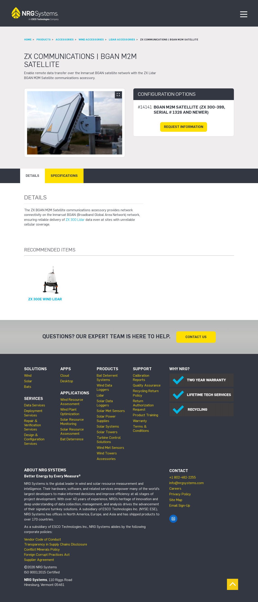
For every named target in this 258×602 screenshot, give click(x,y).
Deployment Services (33, 412)
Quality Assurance (147, 385)
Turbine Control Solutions (109, 439)
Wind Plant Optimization (69, 411)
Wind (27, 375)
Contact (178, 470)
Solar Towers (107, 432)
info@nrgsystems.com (186, 483)
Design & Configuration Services (34, 439)
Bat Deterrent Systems (107, 377)
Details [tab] (32, 176)
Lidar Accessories (122, 39)
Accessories (65, 39)
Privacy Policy (180, 494)
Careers (175, 488)
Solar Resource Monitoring (72, 421)
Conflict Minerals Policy (42, 549)
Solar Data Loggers (105, 403)
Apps (65, 368)
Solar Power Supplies (106, 418)
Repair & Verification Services (32, 424)
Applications (74, 392)
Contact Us (196, 337)
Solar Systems (108, 426)
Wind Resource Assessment (71, 401)
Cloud (64, 375)
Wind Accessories (91, 39)
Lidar (100, 395)
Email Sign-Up (179, 505)
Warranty (140, 420)
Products (43, 39)
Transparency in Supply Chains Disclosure (55, 544)
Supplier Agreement (39, 559)
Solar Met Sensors (111, 410)
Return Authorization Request (143, 405)
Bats (27, 386)
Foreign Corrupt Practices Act (47, 554)
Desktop (66, 381)
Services (33, 398)
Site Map (175, 499)
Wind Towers (107, 453)
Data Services (34, 405)
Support (142, 368)
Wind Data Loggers (104, 387)
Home (27, 39)
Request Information (183, 127)
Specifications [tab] (64, 176)
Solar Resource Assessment (72, 431)
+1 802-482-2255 (182, 477)
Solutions (35, 368)
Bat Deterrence (72, 439)
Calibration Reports (141, 377)
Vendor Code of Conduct (42, 539)
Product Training (145, 415)
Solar (28, 381)
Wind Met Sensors (110, 447)
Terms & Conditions (141, 428)
